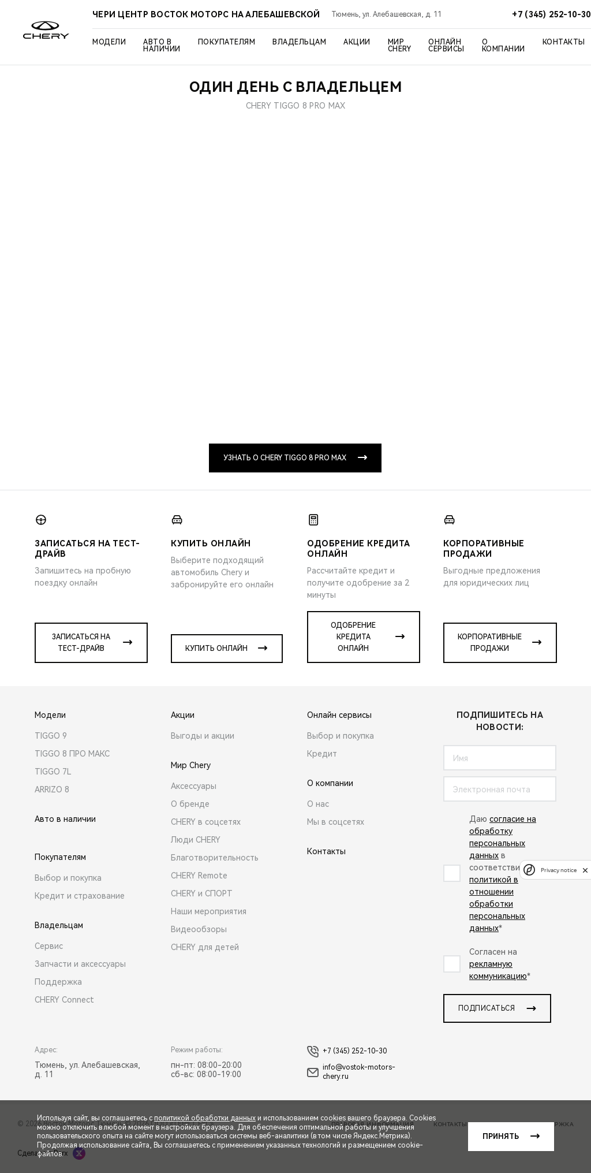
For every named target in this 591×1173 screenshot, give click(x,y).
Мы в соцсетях (335, 821)
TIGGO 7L (53, 771)
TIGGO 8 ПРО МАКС (72, 753)
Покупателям (227, 42)
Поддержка (58, 981)
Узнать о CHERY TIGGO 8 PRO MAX (284, 458)
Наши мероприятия (208, 911)
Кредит (322, 753)
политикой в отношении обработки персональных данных (497, 904)
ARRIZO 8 (52, 789)
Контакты (564, 42)
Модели (109, 42)
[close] (585, 870)
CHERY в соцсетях (206, 821)
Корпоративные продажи (490, 643)
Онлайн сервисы (446, 45)
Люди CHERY (195, 839)
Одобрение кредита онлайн (353, 637)
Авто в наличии (162, 45)
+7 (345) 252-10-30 (347, 1051)
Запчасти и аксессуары (80, 964)
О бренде (190, 804)
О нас (318, 804)
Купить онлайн (216, 649)
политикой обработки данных (205, 1118)
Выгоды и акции (202, 735)
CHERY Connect (64, 999)
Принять (500, 1137)
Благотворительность (215, 857)
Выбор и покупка (68, 877)
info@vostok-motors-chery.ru (351, 1072)
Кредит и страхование (80, 895)
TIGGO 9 (51, 735)
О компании (503, 45)
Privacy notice (559, 870)
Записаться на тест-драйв (81, 643)
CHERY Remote (199, 875)
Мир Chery (400, 45)
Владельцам (299, 42)
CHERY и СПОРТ (202, 893)
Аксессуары (193, 786)
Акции (357, 42)
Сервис (49, 946)
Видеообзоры (199, 929)
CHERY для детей (205, 947)
